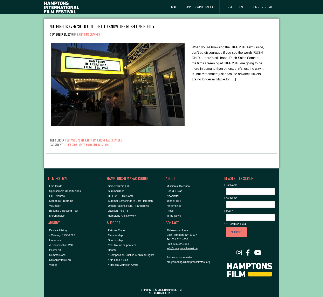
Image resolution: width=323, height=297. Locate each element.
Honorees (55, 240)
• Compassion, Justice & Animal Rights (131, 254)
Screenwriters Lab (60, 259)
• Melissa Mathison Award (123, 264)
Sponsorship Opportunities (65, 191)
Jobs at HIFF (174, 200)
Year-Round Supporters (122, 245)
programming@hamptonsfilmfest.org (188, 261)
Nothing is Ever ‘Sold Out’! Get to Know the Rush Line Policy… (103, 26)
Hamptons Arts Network (122, 215)
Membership (115, 235)
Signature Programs (61, 200)
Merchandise (56, 215)
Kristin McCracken (88, 34)
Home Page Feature (110, 140)
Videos (53, 264)
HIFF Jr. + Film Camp (120, 195)
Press (170, 210)
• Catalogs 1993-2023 (62, 235)
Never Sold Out (87, 144)
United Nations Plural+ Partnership (128, 205)
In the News (174, 215)
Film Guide (55, 186)
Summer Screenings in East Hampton (130, 200)
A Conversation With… (62, 245)
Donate (112, 250)
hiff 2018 (72, 144)
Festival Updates (75, 140)
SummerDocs (57, 254)
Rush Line (104, 144)
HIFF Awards (57, 195)
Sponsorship (115, 240)
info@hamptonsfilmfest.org (183, 248)
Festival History (58, 230)
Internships (174, 205)
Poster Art (55, 250)
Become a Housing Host (63, 210)
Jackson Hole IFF (118, 210)
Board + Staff (174, 191)
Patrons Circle (116, 230)
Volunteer (55, 205)
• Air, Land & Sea (118, 259)
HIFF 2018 (92, 140)
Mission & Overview (178, 186)
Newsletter (173, 195)
